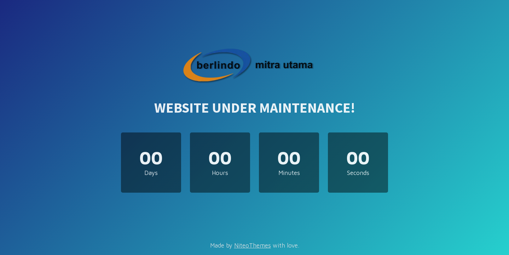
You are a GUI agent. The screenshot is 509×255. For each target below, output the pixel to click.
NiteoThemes (252, 245)
